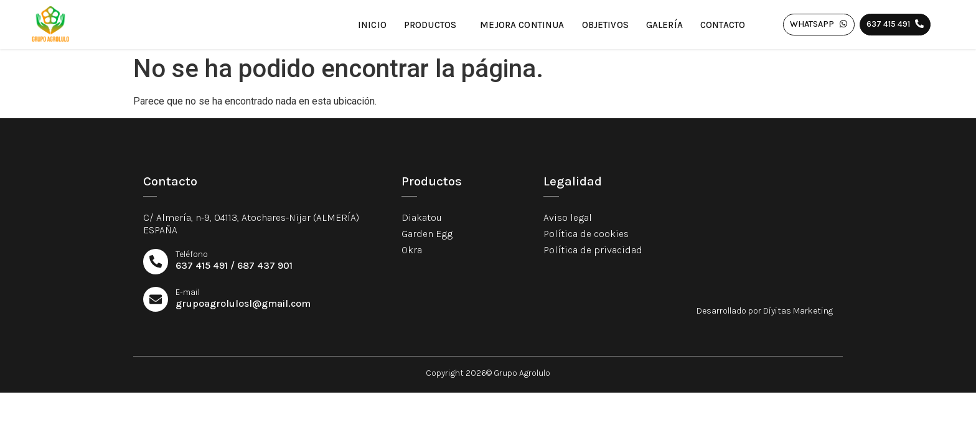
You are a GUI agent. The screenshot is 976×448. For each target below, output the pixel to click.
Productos (433, 25)
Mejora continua (522, 24)
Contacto (722, 24)
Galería (664, 24)
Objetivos (605, 24)
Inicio (372, 24)
